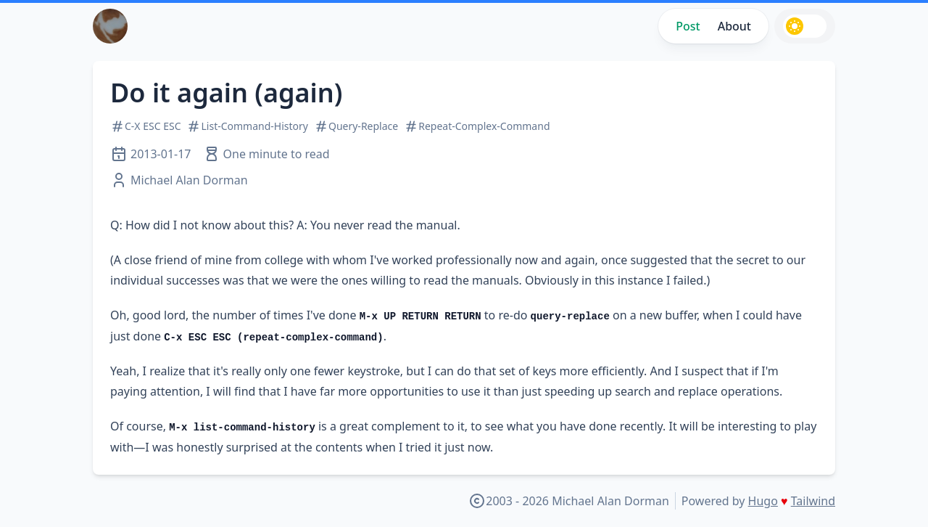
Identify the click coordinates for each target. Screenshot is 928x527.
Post (688, 26)
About (734, 26)
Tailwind (813, 501)
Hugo (763, 501)
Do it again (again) (226, 92)
